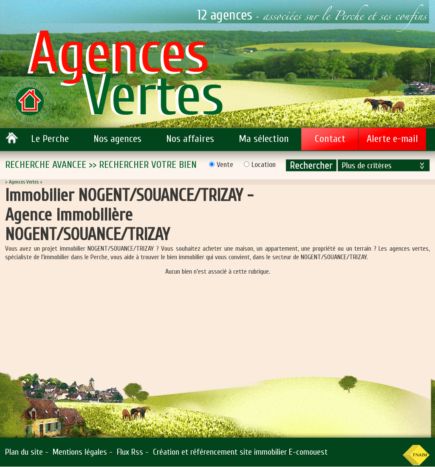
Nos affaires (190, 138)
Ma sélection (264, 138)
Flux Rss (130, 452)
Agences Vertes (24, 182)
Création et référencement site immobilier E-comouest (240, 452)
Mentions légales (80, 452)
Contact (330, 138)
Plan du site (24, 452)
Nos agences (117, 138)
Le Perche (50, 138)
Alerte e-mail (392, 138)
